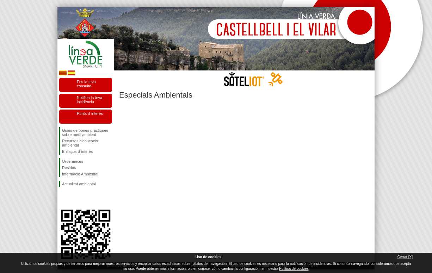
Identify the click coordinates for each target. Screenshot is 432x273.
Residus (69, 168)
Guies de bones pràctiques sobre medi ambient (85, 132)
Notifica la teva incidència (89, 99)
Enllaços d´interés (77, 151)
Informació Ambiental (80, 174)
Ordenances (72, 161)
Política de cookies (293, 269)
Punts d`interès (90, 113)
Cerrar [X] (405, 257)
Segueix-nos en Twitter (75, 198)
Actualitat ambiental (79, 184)
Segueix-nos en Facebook (63, 198)
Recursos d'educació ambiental (80, 143)
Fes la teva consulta (86, 84)
